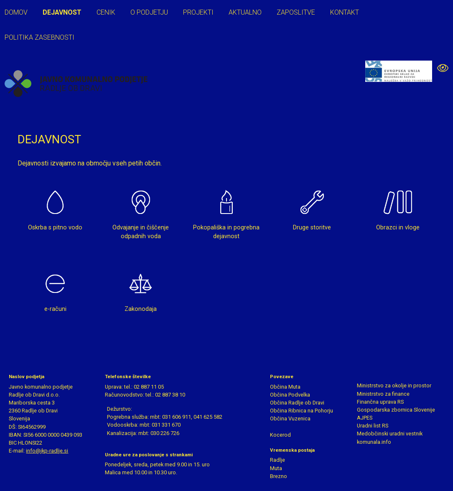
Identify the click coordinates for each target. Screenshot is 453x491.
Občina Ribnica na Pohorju (301, 410)
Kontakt (344, 12)
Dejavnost (62, 12)
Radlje (277, 460)
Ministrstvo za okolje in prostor (394, 385)
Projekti (198, 12)
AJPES (364, 418)
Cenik (106, 12)
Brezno (278, 476)
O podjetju (149, 12)
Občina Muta (285, 387)
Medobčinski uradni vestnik (389, 433)
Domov (16, 12)
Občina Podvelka (290, 395)
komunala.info (374, 442)
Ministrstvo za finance (383, 394)
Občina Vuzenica (290, 418)
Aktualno (245, 12)
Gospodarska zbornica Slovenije (396, 410)
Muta (276, 468)
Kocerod (280, 435)
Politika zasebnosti (39, 37)
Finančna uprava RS (380, 402)
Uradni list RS (372, 425)
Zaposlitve (296, 12)
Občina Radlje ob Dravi (297, 402)
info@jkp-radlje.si (47, 451)
